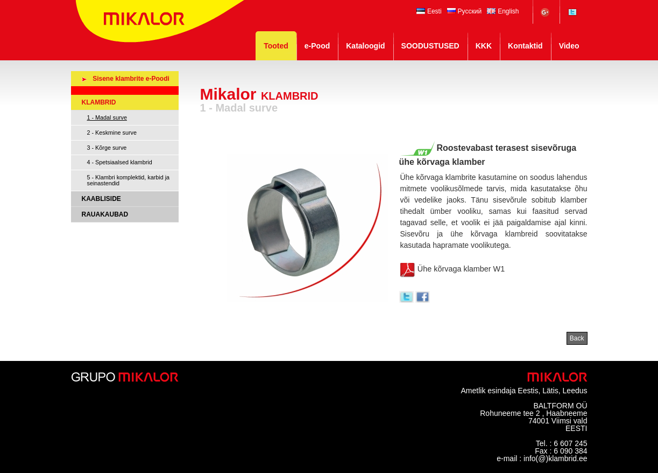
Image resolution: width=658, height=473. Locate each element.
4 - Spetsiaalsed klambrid (119, 162)
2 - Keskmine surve (112, 132)
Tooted (276, 45)
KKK (484, 45)
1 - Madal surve (107, 117)
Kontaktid (525, 45)
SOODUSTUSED (430, 45)
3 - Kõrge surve (107, 147)
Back (577, 338)
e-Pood (317, 45)
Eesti (429, 11)
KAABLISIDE (101, 199)
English (503, 11)
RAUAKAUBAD (105, 214)
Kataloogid (365, 45)
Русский (464, 11)
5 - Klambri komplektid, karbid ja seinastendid (128, 180)
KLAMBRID (99, 102)
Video (569, 45)
